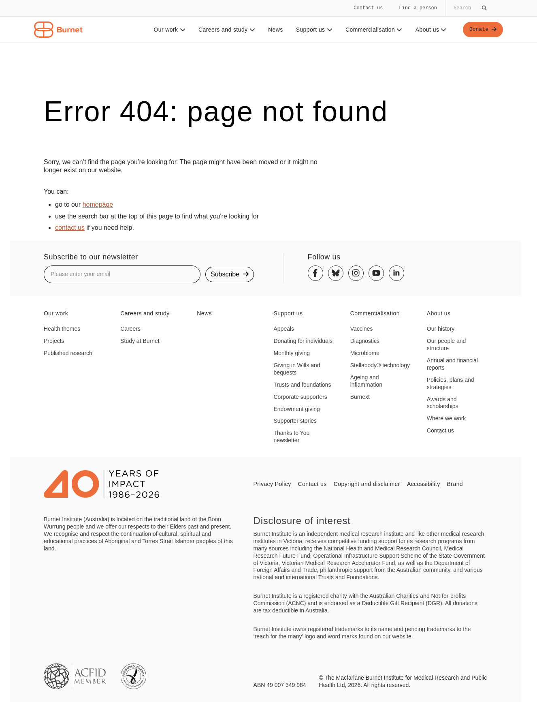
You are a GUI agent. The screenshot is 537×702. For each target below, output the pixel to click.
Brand (455, 484)
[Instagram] (356, 273)
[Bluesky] (335, 273)
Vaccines (361, 328)
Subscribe (230, 274)
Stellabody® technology (380, 365)
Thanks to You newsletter (292, 436)
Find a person (418, 7)
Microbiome (364, 353)
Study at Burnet (140, 341)
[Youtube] (376, 273)
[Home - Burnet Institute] (58, 29)
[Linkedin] (396, 273)
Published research (68, 353)
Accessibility (423, 484)
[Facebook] (315, 273)
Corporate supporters (300, 397)
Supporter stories (295, 420)
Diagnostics (364, 341)
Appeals (284, 328)
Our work (168, 29)
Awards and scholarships (442, 403)
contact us (70, 227)
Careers (130, 328)
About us (429, 29)
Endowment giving (297, 409)
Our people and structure (446, 344)
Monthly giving (292, 353)
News (274, 29)
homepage (98, 204)
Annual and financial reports (452, 364)
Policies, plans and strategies (450, 383)
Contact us (368, 7)
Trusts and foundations (302, 384)
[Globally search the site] (469, 8)
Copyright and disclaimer (367, 484)
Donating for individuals (303, 341)
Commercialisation (372, 29)
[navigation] (268, 21)
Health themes (62, 328)
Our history (440, 328)
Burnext (360, 397)
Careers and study (225, 29)
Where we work (446, 418)
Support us (312, 29)
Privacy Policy (272, 484)
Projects (54, 341)
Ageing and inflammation (366, 381)
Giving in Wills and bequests (297, 369)
